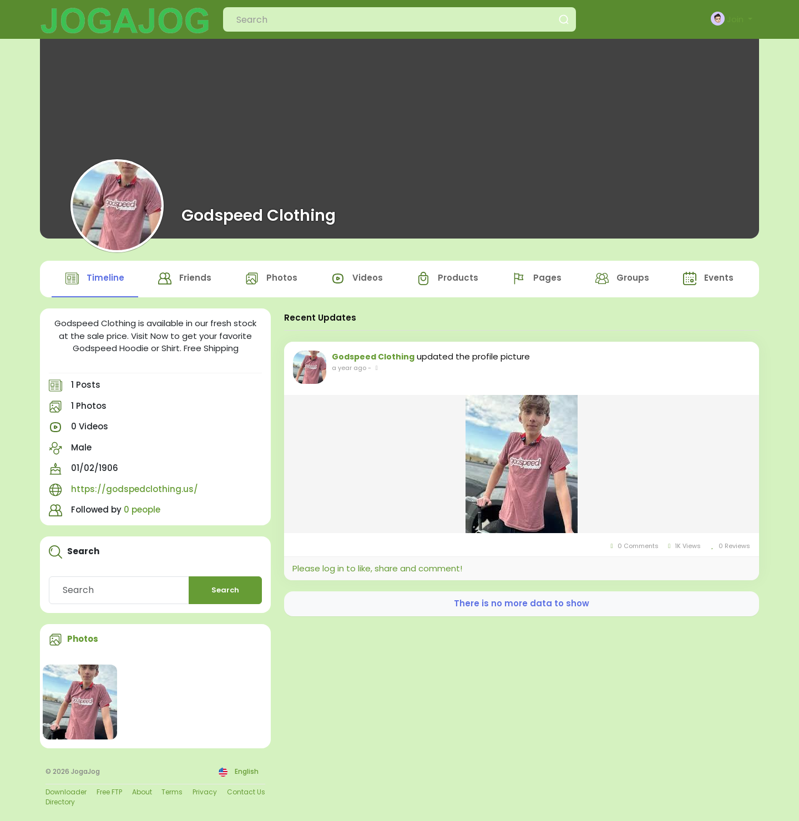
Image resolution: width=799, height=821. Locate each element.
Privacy (205, 792)
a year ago (349, 367)
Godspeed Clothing (258, 215)
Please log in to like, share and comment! (377, 568)
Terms (172, 792)
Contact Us (246, 792)
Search (225, 590)
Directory (60, 802)
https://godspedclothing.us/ (134, 489)
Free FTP (109, 792)
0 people (142, 509)
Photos (82, 639)
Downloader (66, 792)
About (142, 792)
